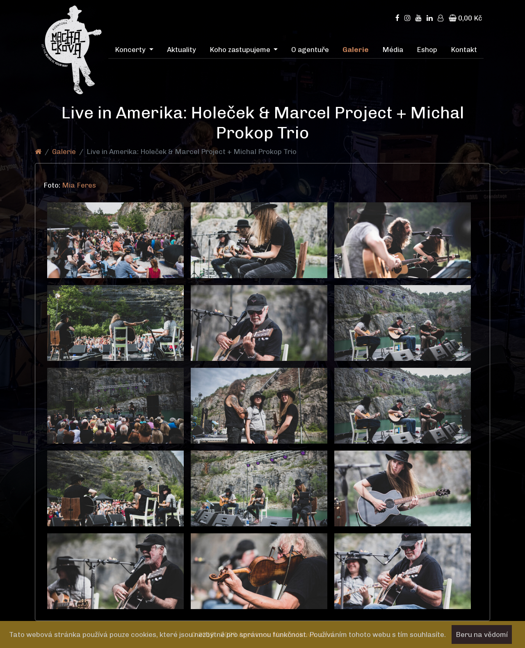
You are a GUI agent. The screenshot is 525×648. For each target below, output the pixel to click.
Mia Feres (80, 185)
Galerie (64, 151)
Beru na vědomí (482, 634)
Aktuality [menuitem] (181, 49)
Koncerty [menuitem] (131, 49)
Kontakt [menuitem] (464, 49)
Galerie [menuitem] (355, 49)
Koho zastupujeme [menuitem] (241, 49)
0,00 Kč (465, 18)
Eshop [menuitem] (427, 49)
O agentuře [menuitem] (310, 49)
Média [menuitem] (392, 49)
